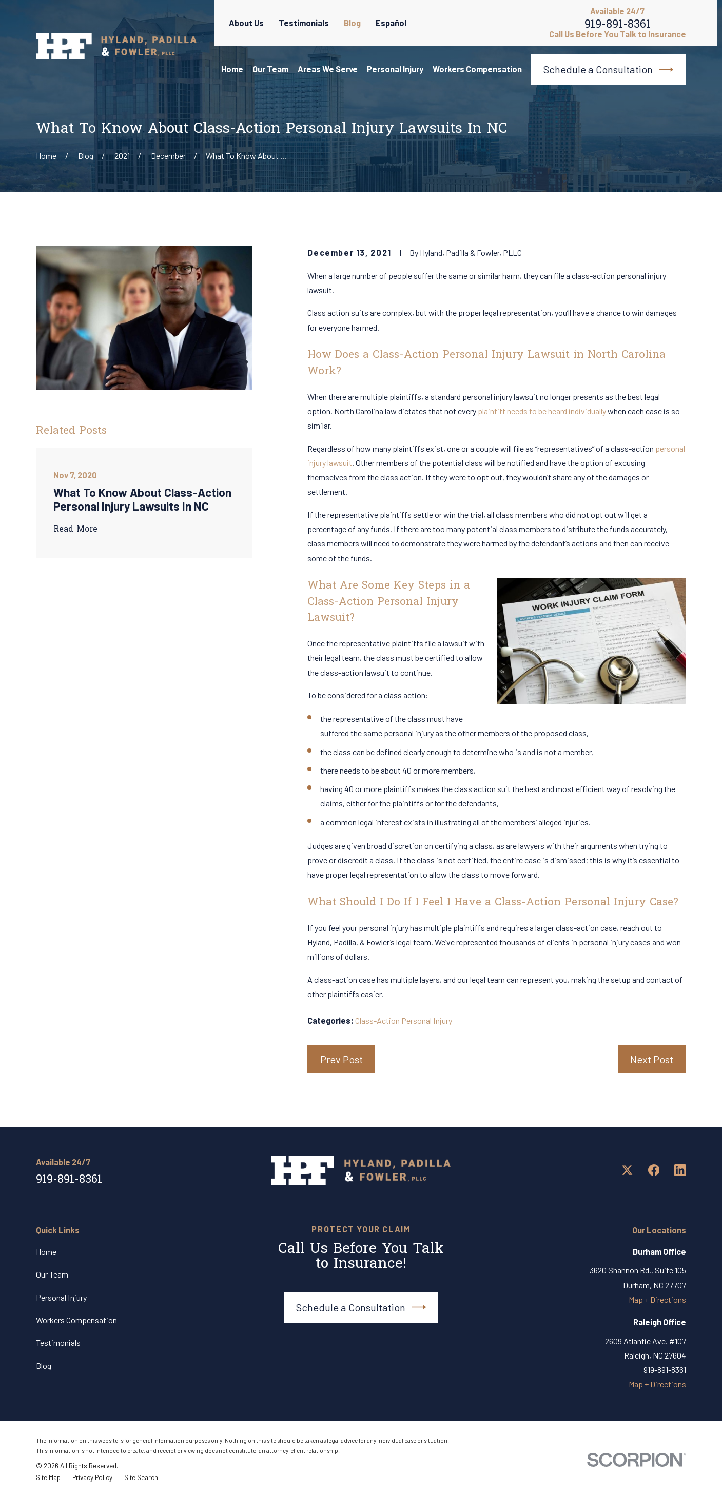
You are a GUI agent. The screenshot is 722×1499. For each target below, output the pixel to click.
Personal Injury (61, 1297)
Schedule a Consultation (608, 69)
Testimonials (304, 23)
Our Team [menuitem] (270, 69)
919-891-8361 (617, 26)
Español (391, 23)
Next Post (651, 1059)
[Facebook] (654, 1170)
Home (46, 1252)
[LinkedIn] (680, 1170)
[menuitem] (48, 1478)
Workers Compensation (76, 1320)
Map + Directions (657, 1299)
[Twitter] (627, 1170)
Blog (352, 23)
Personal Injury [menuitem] (395, 69)
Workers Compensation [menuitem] (477, 69)
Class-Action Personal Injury (403, 1020)
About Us (246, 23)
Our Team (52, 1274)
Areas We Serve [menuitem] (328, 69)
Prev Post (341, 1059)
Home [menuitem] (232, 69)
